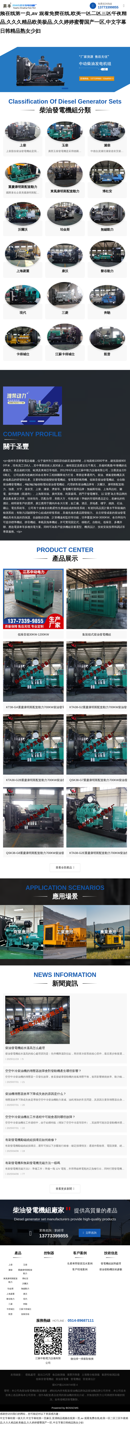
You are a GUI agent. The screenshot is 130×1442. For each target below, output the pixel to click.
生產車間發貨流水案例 (80, 1276)
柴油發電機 (62, 1396)
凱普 (10, 1331)
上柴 (10, 1278)
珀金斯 (10, 1303)
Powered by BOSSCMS (65, 1425)
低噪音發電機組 (45, 1396)
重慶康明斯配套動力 (25, 1285)
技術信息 (111, 1265)
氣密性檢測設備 (111, 1391)
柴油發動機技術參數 (110, 1282)
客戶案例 (80, 1265)
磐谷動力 (10, 1315)
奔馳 (25, 1320)
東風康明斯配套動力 (10, 1294)
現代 (25, 1315)
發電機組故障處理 (111, 1276)
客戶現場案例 (80, 1282)
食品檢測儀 (58, 1391)
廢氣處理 (30, 1391)
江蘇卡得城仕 (25, 1326)
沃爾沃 (25, 1298)
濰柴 (10, 1283)
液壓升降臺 (73, 1391)
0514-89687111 (81, 1338)
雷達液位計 (89, 1396)
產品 (17, 1265)
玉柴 (25, 1278)
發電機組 (76, 1396)
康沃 (25, 1309)
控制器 (49, 1265)
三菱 (10, 1320)
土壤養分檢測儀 (91, 1391)
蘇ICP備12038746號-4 (65, 1402)
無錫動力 (25, 1303)
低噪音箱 (25, 1331)
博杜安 (25, 1292)
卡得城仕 (10, 1326)
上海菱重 (10, 1309)
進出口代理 (44, 1391)
